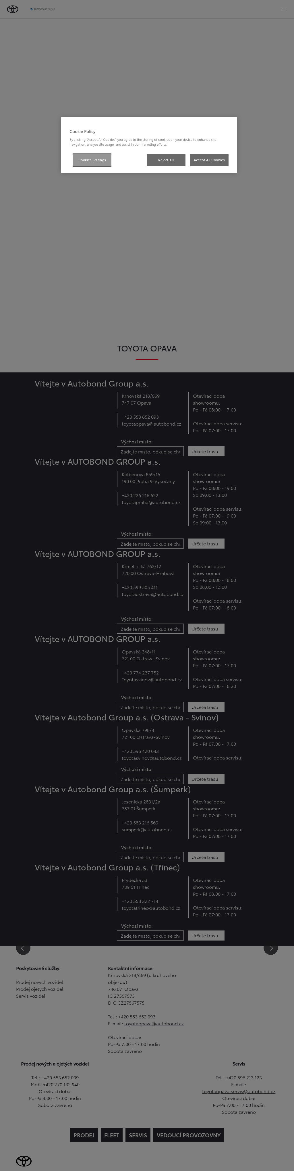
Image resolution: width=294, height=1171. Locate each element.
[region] (149, 145)
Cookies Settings (92, 159)
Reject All (166, 159)
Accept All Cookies (209, 159)
